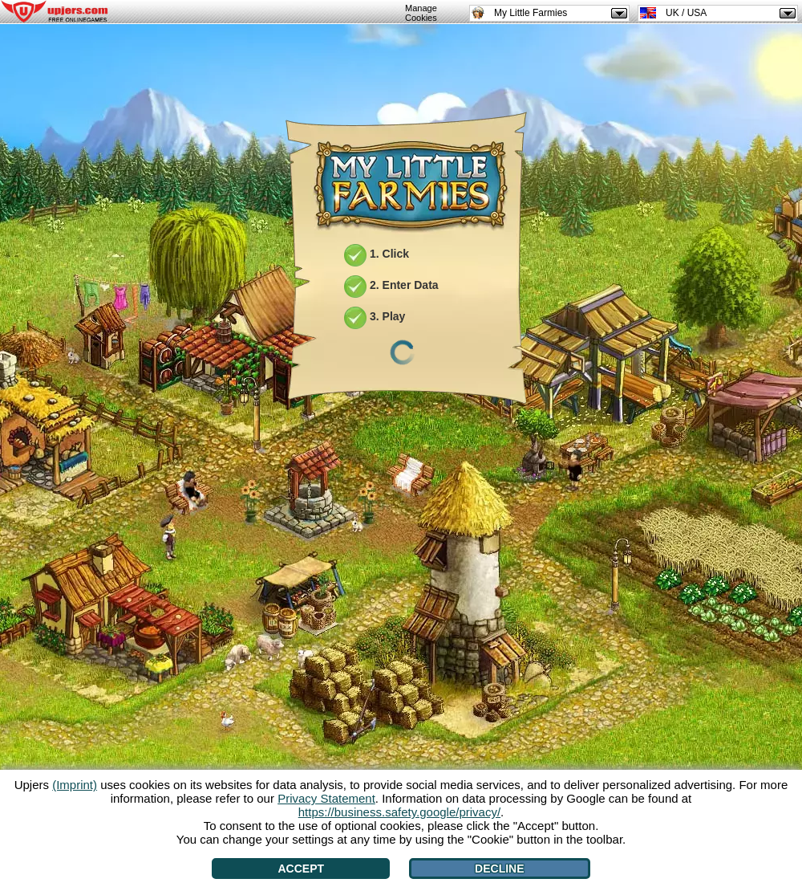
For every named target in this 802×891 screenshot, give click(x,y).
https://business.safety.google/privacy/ (399, 812)
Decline (499, 868)
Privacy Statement (326, 798)
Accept (300, 868)
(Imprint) (74, 784)
